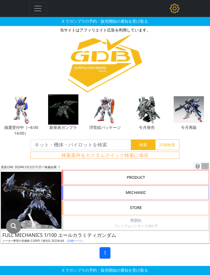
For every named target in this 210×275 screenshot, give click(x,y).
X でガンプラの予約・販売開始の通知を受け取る (105, 21)
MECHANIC (136, 192)
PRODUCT (136, 177)
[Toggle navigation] (37, 8)
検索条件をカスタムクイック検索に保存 (105, 155)
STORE (136, 207)
